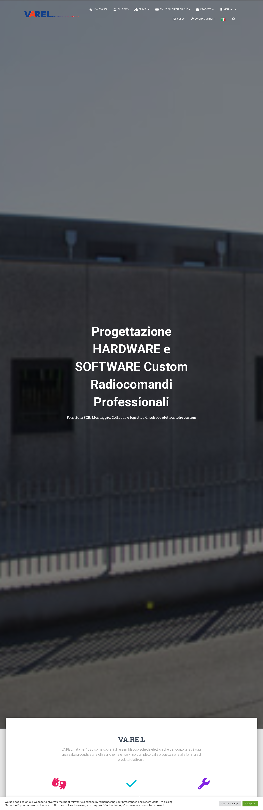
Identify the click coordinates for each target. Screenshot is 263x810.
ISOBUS (178, 19)
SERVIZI (142, 9)
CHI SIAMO (121, 9)
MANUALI (227, 9)
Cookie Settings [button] (229, 803)
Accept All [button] (250, 803)
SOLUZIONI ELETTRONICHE (172, 9)
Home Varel (98, 9)
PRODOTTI (205, 9)
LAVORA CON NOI (202, 19)
